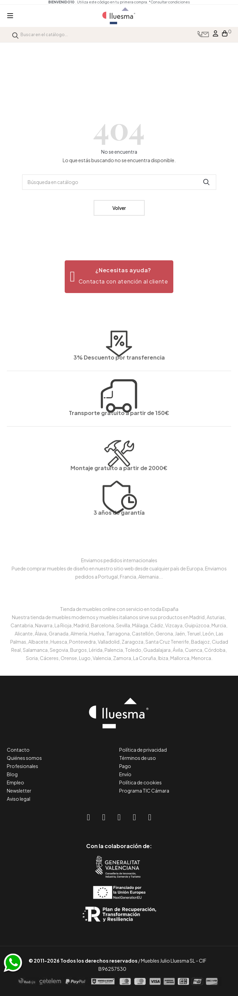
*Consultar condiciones (169, 2)
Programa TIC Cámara (144, 790)
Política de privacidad (143, 750)
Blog (12, 774)
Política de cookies (140, 782)
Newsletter (19, 790)
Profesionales (22, 766)
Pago (125, 766)
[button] (119, 276)
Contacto (18, 750)
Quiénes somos (24, 758)
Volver (119, 208)
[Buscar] (119, 182)
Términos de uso (137, 758)
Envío (125, 774)
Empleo (15, 782)
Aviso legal (18, 799)
